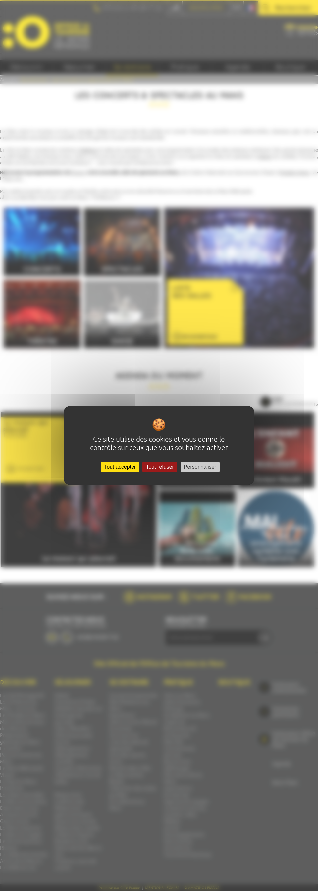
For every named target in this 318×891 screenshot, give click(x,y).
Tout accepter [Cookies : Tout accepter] (120, 467)
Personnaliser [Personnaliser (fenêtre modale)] (200, 467)
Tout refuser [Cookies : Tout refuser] (160, 467)
